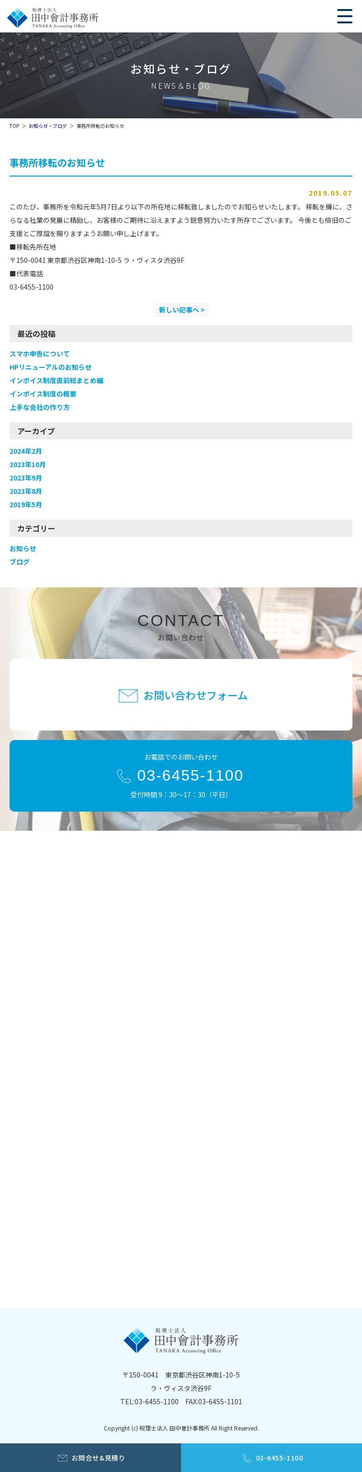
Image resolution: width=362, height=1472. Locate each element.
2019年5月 (26, 504)
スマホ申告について (40, 353)
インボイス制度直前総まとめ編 (56, 380)
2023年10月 (28, 464)
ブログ (20, 561)
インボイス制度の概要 (43, 393)
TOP (14, 125)
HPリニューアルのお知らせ (51, 367)
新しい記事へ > (182, 309)
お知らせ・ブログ (48, 125)
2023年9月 (26, 477)
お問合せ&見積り (98, 1457)
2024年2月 (26, 451)
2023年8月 (26, 491)
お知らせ (23, 548)
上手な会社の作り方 (40, 407)
